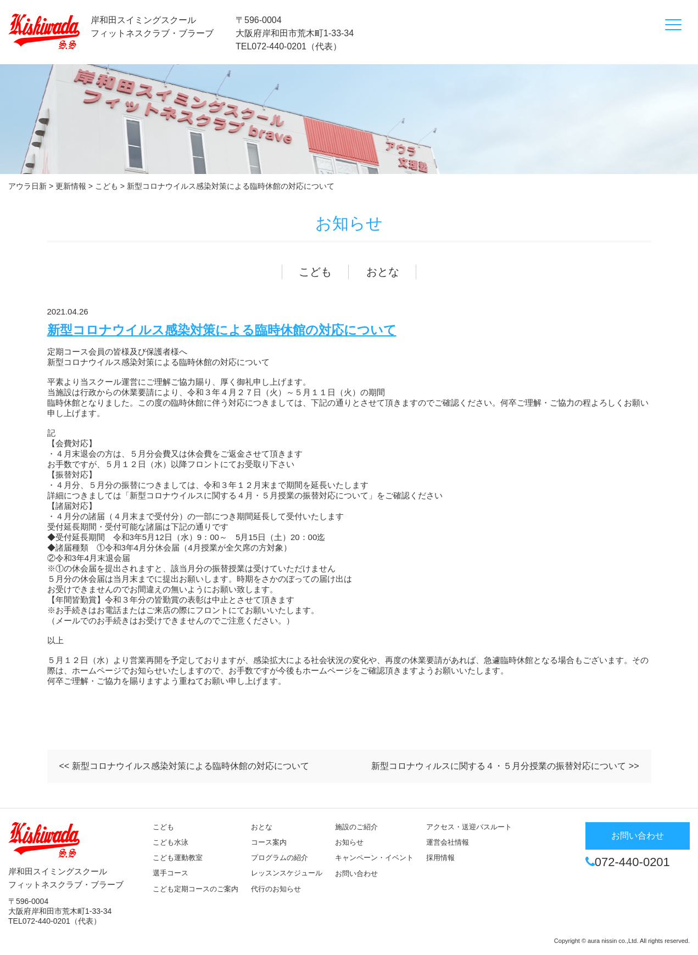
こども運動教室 (178, 857)
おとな (382, 272)
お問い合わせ (356, 873)
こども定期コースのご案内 (195, 889)
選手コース (170, 873)
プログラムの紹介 (279, 857)
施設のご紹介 (356, 827)
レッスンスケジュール (286, 873)
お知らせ (349, 842)
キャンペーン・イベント (374, 857)
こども (315, 272)
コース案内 (269, 842)
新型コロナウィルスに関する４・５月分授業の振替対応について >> (505, 766)
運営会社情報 (447, 842)
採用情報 (440, 857)
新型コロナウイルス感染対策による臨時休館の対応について (222, 330)
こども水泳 (170, 842)
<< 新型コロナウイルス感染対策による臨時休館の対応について (184, 766)
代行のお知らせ (276, 889)
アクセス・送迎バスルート (469, 827)
